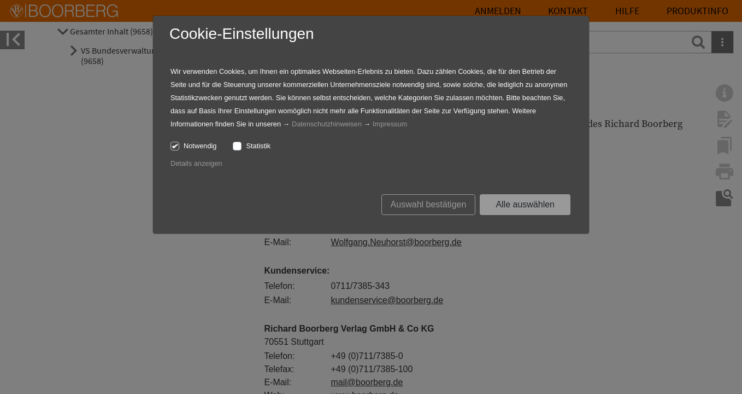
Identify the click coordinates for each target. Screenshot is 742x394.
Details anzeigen (196, 163)
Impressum (390, 124)
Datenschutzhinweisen (327, 124)
